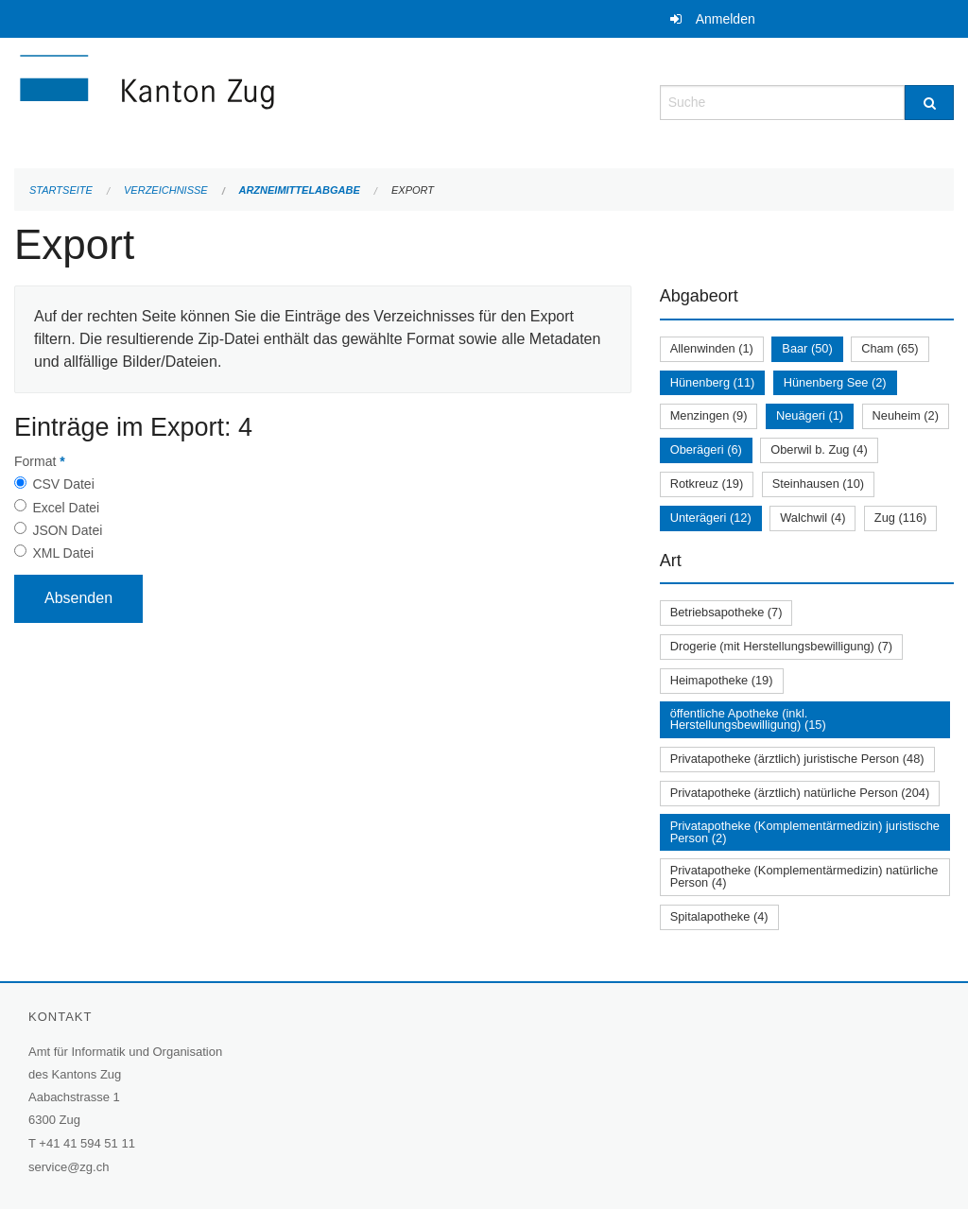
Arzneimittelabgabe (298, 190)
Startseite (61, 190)
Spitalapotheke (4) (719, 916)
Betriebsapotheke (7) (726, 612)
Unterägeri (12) (711, 517)
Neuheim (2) (906, 415)
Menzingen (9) (709, 415)
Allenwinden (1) (711, 348)
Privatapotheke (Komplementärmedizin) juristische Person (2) (805, 832)
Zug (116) (900, 517)
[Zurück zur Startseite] (260, 101)
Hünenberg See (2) (835, 382)
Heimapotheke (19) (721, 680)
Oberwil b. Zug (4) (818, 449)
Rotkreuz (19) (707, 483)
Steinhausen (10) (818, 483)
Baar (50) (807, 348)
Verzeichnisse (166, 190)
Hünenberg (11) (712, 382)
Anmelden (725, 18)
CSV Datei (63, 484)
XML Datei (63, 553)
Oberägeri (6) (706, 449)
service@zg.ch (68, 1167)
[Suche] (929, 102)
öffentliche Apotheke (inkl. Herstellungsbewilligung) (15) (748, 719)
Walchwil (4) (812, 517)
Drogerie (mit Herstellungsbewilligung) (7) (781, 646)
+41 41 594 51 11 (87, 1143)
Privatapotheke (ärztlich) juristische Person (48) (797, 758)
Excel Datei (65, 507)
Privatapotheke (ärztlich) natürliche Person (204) (800, 793)
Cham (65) (889, 348)
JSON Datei (67, 530)
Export (412, 190)
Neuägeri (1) (809, 415)
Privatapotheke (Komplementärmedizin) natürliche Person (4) (804, 876)
